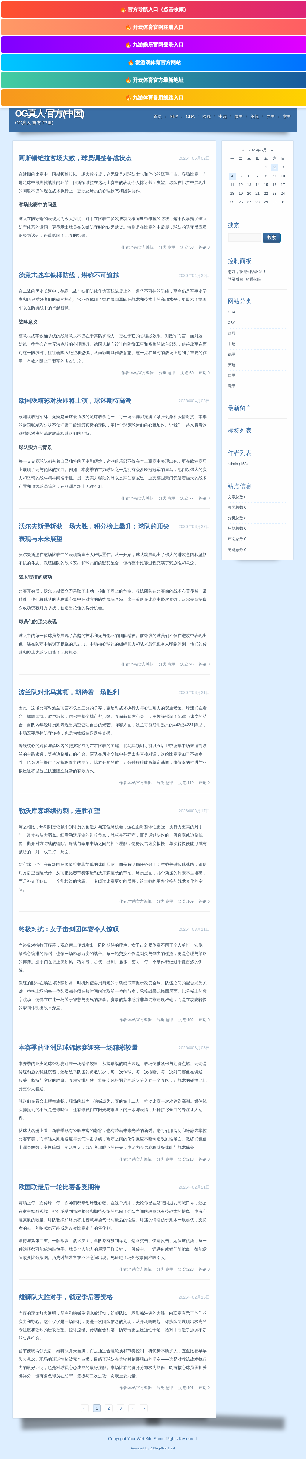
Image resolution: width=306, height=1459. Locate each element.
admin (238, 464)
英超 (254, 116)
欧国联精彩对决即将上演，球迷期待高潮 (75, 400)
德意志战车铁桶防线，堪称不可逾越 (69, 275)
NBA (174, 116)
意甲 (287, 116)
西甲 (271, 116)
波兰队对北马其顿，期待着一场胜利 (69, 692)
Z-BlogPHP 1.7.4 (162, 1448)
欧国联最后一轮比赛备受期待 (59, 1187)
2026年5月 (257, 150)
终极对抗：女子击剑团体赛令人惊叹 (69, 929)
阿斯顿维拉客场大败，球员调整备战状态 (75, 158)
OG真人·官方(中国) (49, 113)
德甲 (239, 116)
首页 (158, 116)
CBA (190, 116)
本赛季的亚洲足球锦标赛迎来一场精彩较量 (78, 1047)
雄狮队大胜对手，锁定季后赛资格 (66, 1297)
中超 (222, 116)
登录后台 (235, 279)
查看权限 (253, 279)
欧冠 (206, 116)
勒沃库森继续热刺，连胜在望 (59, 810)
